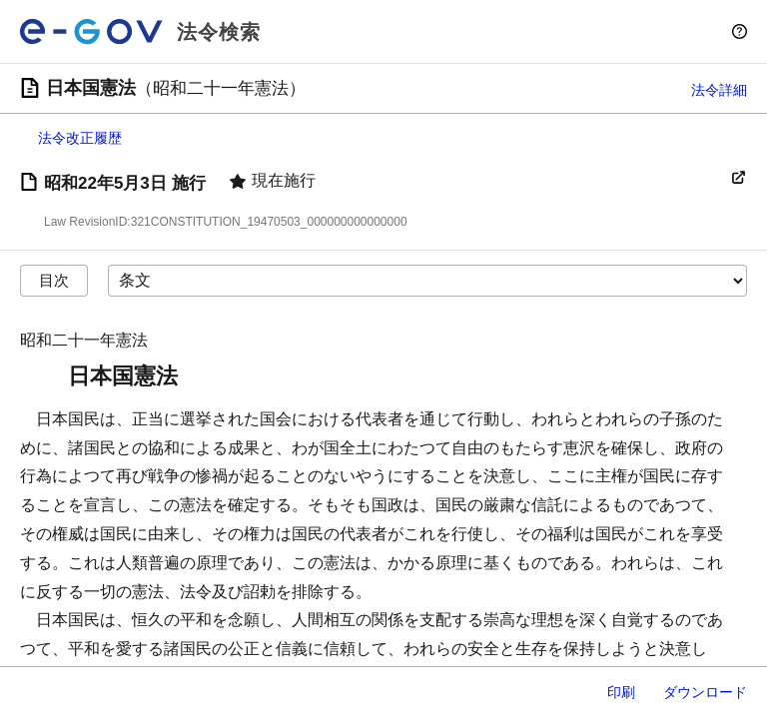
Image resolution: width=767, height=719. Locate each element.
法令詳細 (719, 90)
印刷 (621, 692)
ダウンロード (705, 692)
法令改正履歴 (80, 138)
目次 (54, 280)
